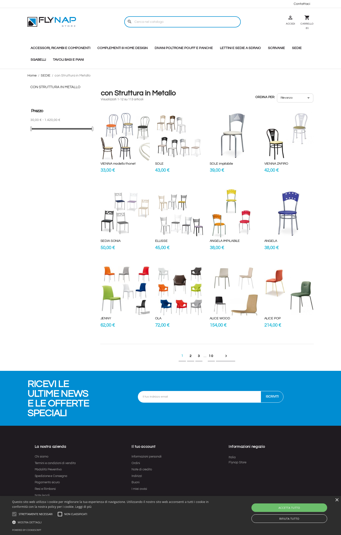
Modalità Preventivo (48, 469)
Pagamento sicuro (47, 482)
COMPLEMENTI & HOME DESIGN (122, 48)
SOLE (159, 163)
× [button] (337, 500)
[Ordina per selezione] (295, 97)
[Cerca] (182, 21)
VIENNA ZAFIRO (276, 163)
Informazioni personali (147, 456)
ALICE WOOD (220, 318)
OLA (158, 318)
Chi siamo (41, 456)
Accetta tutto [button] (289, 508)
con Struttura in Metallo (55, 87)
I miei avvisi (139, 489)
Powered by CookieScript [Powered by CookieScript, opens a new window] (26, 530)
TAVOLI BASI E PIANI (68, 59)
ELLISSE (161, 241)
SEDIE (297, 48)
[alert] (170, 515)
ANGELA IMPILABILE (225, 241)
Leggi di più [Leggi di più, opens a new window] (83, 507)
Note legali (42, 495)
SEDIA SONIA (110, 241)
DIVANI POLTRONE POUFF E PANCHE (184, 48)
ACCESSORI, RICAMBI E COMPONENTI (60, 48)
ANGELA (270, 241)
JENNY (105, 318)
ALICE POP (272, 318)
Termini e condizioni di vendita (55, 463)
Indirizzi (137, 476)
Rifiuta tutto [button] (289, 518)
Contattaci (302, 4)
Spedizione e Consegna (51, 476)
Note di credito (142, 469)
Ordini (136, 463)
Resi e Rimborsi (45, 489)
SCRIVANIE (276, 48)
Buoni (136, 482)
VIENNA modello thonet (118, 163)
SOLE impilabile (221, 163)
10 (211, 356)
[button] (36, 514)
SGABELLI (38, 59)
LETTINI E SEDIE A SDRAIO (240, 48)
